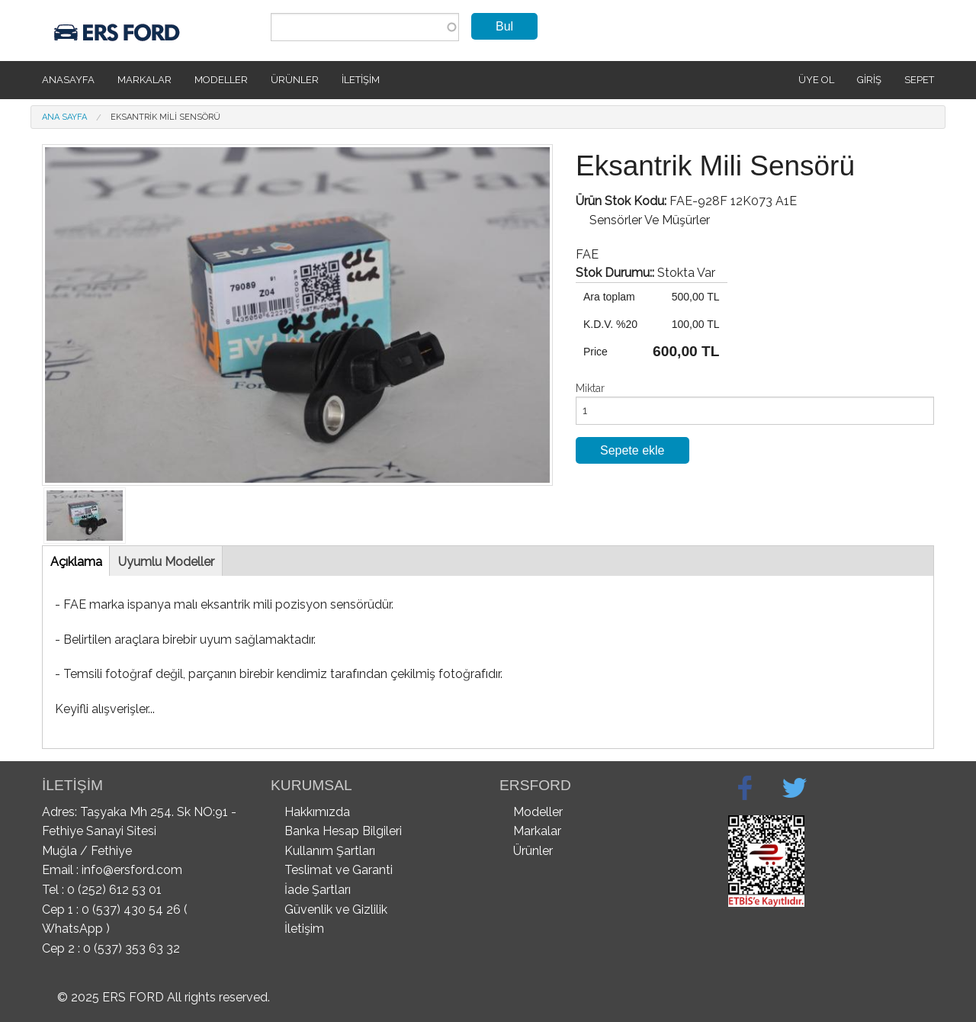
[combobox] (365, 27)
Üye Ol (816, 79)
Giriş (869, 79)
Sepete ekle (632, 450)
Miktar (590, 388)
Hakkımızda (317, 812)
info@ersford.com (132, 870)
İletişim (361, 79)
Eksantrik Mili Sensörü (165, 117)
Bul (504, 26)
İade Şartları (317, 889)
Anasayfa (68, 79)
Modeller (221, 79)
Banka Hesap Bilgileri (343, 831)
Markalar (144, 79)
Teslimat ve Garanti (338, 870)
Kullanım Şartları (329, 851)
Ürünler (295, 79)
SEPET (919, 79)
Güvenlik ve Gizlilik (335, 909)
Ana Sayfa (64, 117)
